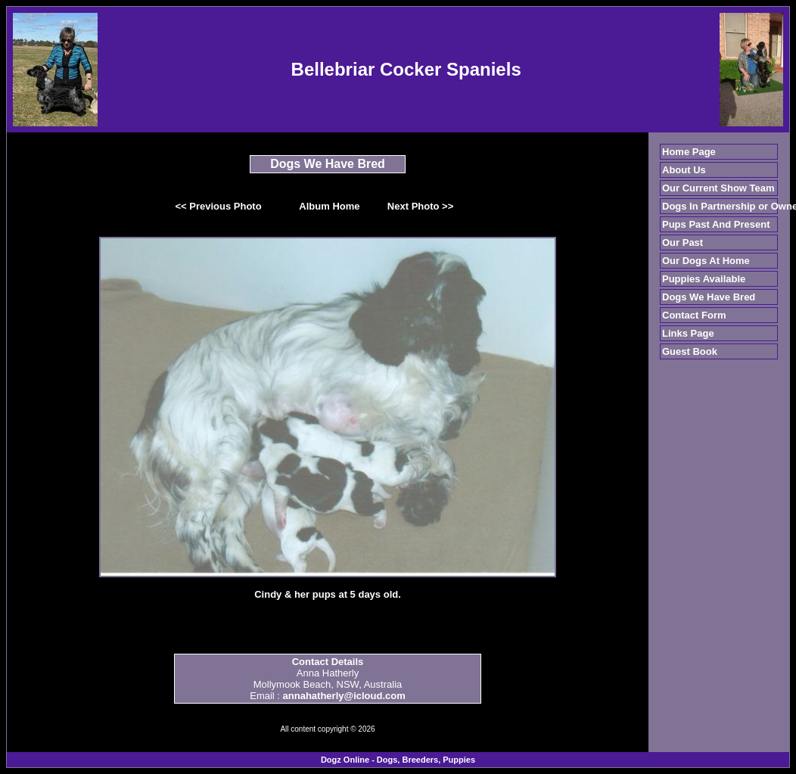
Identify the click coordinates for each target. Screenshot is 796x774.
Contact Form (694, 315)
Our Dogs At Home (706, 260)
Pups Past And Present (716, 224)
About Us (684, 170)
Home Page (689, 151)
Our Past (682, 242)
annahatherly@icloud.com (344, 695)
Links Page (688, 333)
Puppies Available (703, 278)
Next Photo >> (420, 206)
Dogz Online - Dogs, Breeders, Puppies (398, 759)
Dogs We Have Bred (708, 297)
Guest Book (689, 351)
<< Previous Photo (219, 206)
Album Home (329, 206)
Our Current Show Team (718, 188)
